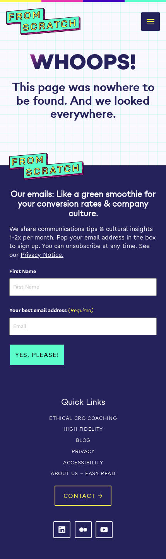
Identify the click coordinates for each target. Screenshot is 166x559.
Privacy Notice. (42, 254)
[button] (150, 21)
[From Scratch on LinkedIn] (61, 529)
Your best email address (51, 310)
